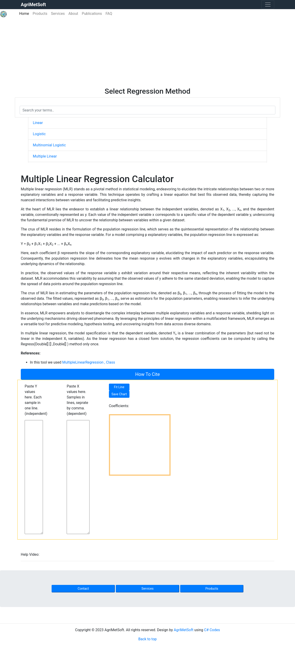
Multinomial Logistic (49, 145)
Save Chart (119, 394)
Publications (92, 13)
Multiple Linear (45, 156)
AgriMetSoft (183, 630)
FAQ (108, 13)
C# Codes (212, 630)
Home (25, 13)
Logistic (39, 134)
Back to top (147, 639)
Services (58, 13)
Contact (83, 588)
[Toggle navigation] (267, 4)
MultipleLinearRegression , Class (88, 362)
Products (40, 13)
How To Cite (147, 374)
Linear (38, 123)
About (73, 13)
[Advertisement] (147, 53)
